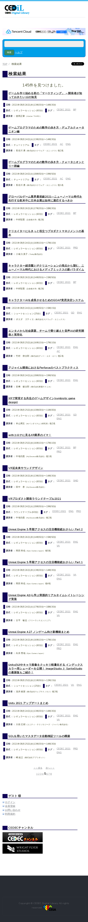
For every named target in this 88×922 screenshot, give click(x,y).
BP (74, 109)
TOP (5, 64)
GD (72, 312)
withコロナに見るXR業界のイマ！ (29, 435)
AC (61, 144)
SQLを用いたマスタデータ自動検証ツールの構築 (39, 736)
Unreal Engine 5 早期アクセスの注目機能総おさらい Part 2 (45, 529)
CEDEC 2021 (64, 109)
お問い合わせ (12, 810)
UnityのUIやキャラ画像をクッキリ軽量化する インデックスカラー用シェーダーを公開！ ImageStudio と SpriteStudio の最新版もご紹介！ (45, 668)
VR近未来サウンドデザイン (25, 468)
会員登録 (10, 806)
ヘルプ (19, 52)
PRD (75, 247)
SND (75, 480)
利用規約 (10, 814)
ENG (68, 144)
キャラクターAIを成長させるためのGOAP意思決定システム (46, 300)
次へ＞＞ (50, 768)
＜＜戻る (37, 768)
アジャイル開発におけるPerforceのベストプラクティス (43, 367)
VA (58, 545)
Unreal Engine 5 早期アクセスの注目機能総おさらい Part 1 (45, 562)
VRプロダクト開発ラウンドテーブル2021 (34, 498)
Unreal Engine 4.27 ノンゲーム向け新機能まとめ (38, 632)
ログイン (10, 802)
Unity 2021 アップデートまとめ (28, 703)
